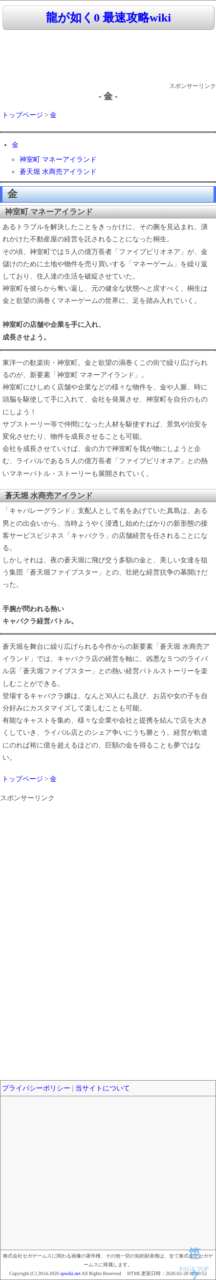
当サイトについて (102, 1088)
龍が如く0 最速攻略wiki (108, 17)
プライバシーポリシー (36, 1088)
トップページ (22, 115)
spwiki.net (70, 1273)
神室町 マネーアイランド (58, 159)
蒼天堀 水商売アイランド (58, 171)
